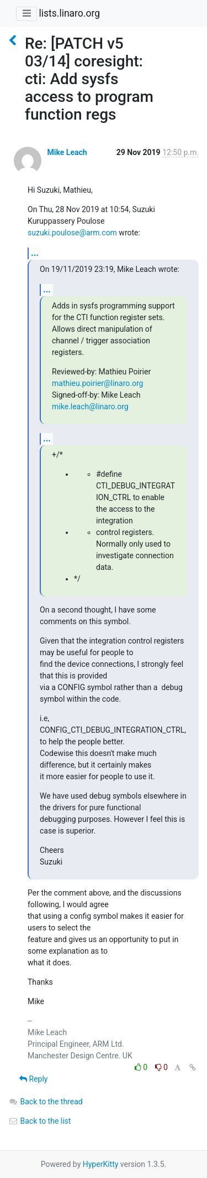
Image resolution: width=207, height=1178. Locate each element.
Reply (33, 1078)
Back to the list (39, 1121)
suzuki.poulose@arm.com (72, 232)
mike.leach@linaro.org (90, 406)
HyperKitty (101, 1164)
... (35, 253)
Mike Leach (67, 152)
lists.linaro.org (69, 13)
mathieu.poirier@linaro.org (97, 383)
